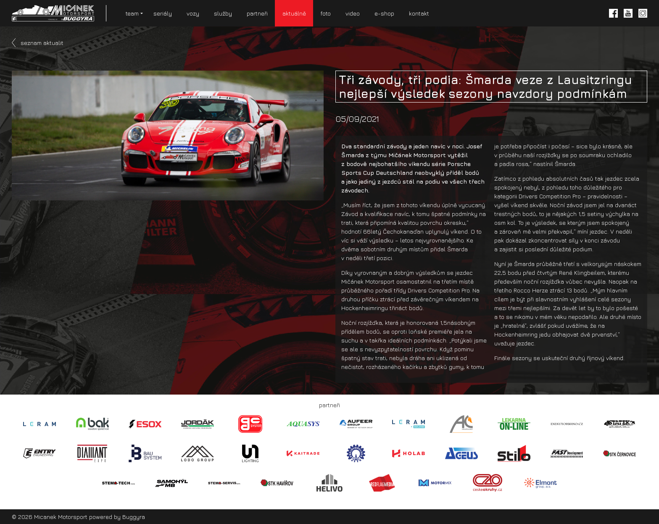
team (132, 13)
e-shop (384, 13)
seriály (162, 13)
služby (223, 13)
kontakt (419, 13)
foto (326, 13)
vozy (193, 13)
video (352, 13)
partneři (257, 13)
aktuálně (294, 13)
